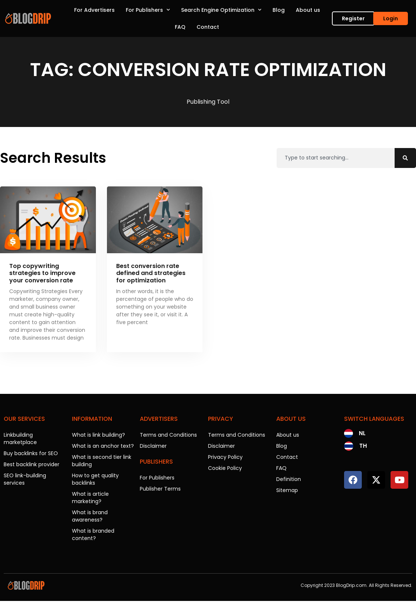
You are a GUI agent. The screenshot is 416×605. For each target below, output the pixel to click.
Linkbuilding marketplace (20, 438)
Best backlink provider (31, 464)
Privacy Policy (225, 457)
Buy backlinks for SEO (31, 453)
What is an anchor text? (103, 446)
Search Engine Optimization (221, 10)
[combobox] (336, 158)
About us (308, 10)
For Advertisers (94, 10)
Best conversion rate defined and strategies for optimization (151, 273)
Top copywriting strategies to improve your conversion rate (42, 273)
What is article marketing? (90, 497)
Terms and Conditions (168, 435)
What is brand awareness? (90, 516)
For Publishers (148, 10)
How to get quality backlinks (95, 479)
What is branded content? (93, 534)
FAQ (180, 27)
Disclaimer (153, 446)
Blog (279, 10)
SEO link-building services (25, 479)
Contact (208, 27)
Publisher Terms (160, 488)
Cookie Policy (225, 468)
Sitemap (287, 490)
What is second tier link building (101, 460)
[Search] (405, 158)
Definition (288, 479)
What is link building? (98, 435)
